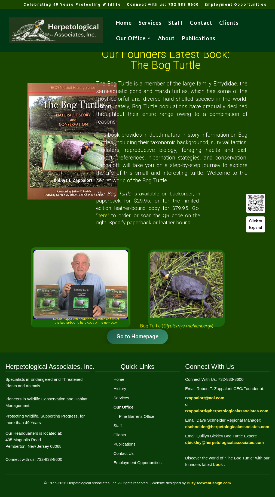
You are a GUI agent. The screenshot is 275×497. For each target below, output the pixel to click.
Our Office (131, 38)
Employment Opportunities (235, 5)
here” (104, 215)
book (218, 464)
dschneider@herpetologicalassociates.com (227, 426)
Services (150, 23)
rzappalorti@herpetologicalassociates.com (226, 411)
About (166, 38)
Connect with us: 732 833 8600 (163, 5)
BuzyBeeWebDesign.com (209, 483)
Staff (175, 23)
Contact (201, 23)
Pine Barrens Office (136, 416)
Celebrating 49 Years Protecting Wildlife (72, 5)
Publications (198, 38)
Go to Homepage (137, 336)
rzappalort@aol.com (204, 397)
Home (124, 23)
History (120, 388)
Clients (229, 23)
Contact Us (124, 453)
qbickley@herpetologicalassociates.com (224, 442)
